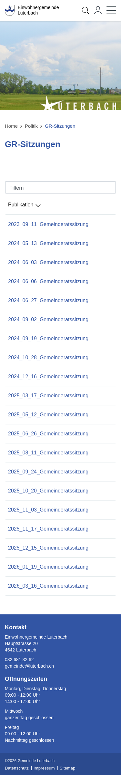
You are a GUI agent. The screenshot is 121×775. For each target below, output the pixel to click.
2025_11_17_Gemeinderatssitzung (48, 529)
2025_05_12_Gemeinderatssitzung (48, 414)
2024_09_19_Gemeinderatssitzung (48, 338)
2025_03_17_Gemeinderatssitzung (48, 395)
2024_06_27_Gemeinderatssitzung (48, 300)
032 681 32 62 (19, 659)
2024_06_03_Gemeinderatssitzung (48, 262)
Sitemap (68, 768)
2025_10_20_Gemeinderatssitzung (48, 490)
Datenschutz (17, 768)
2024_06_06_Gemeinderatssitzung (48, 281)
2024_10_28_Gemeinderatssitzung (48, 357)
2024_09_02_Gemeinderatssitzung (48, 319)
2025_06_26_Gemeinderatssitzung (48, 433)
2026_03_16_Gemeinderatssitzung (48, 586)
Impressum (44, 768)
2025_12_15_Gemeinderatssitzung (48, 548)
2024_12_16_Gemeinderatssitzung (48, 376)
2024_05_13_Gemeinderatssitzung (48, 243)
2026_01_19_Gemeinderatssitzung (48, 567)
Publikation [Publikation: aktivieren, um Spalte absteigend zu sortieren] (20, 204)
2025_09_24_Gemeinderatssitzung (48, 471)
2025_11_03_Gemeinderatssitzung (48, 509)
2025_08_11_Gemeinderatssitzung (48, 452)
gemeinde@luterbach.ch (29, 666)
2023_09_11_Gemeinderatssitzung (48, 224)
